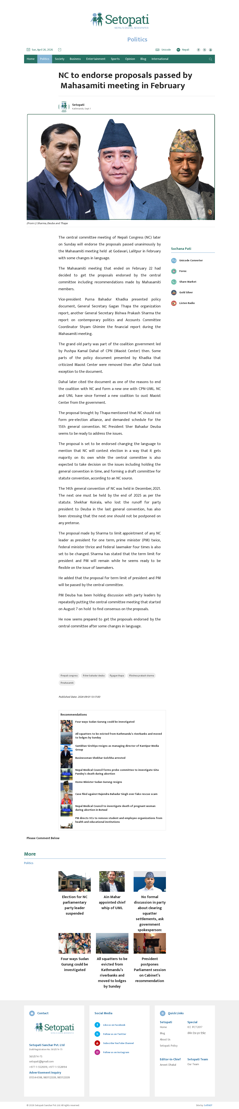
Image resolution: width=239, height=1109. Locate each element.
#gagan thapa (117, 676)
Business (75, 59)
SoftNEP (208, 1105)
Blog (143, 59)
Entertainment (95, 59)
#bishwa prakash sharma (141, 676)
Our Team (193, 1064)
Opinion (130, 59)
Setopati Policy (168, 1046)
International (160, 59)
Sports (115, 59)
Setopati (78, 105)
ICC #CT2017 (194, 1027)
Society (59, 59)
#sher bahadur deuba (94, 676)
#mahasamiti (67, 683)
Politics (44, 59)
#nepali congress (69, 676)
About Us (165, 1039)
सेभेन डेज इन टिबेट (196, 1033)
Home (163, 1027)
